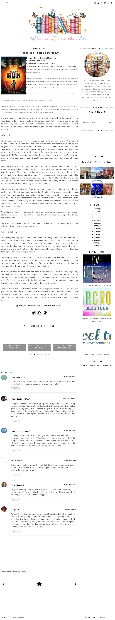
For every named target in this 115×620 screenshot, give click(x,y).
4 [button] (41, 354)
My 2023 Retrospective (97, 162)
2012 (96, 243)
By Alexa (39, 306)
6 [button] (48, 354)
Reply (15, 389)
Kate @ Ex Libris (18, 377)
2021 (97, 217)
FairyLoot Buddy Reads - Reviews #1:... (14, 347)
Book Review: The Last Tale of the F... (39, 347)
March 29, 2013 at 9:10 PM (70, 460)
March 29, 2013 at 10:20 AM (69, 398)
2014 (96, 237)
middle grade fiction (46, 306)
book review (33, 306)
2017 (96, 229)
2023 (97, 212)
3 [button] (38, 354)
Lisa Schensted (18, 485)
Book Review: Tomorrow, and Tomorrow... (64, 347)
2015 (96, 234)
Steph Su (15, 510)
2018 (96, 226)
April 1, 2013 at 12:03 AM (70, 509)
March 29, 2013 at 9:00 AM (70, 376)
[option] (14, 340)
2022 (97, 214)
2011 (96, 246)
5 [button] (45, 354)
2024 (97, 209)
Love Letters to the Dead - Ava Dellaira (97, 285)
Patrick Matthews (56, 306)
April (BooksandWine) (21, 399)
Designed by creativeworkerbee (99, 617)
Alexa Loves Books (10, 617)
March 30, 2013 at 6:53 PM (70, 484)
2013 (96, 240)
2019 (96, 223)
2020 (96, 220)
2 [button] (34, 354)
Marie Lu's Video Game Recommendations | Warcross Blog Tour (97, 319)
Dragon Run (31, 58)
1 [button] (30, 354)
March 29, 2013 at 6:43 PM (70, 430)
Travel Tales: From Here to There (97, 354)
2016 (96, 231)
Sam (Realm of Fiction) (21, 431)
